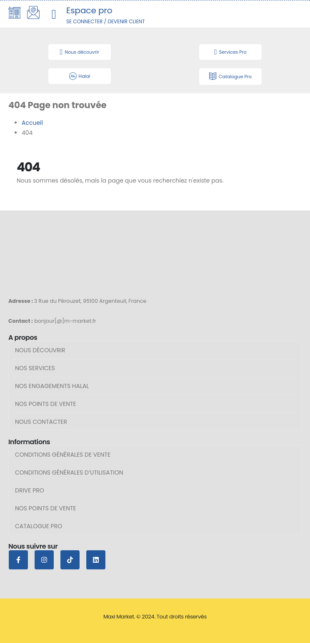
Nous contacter (41, 422)
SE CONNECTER (84, 21)
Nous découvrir (40, 350)
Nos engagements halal (52, 386)
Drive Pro (29, 490)
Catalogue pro (38, 526)
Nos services (35, 368)
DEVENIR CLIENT (126, 21)
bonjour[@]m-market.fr (65, 320)
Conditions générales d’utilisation (69, 472)
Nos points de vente (45, 404)
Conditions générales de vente (62, 454)
